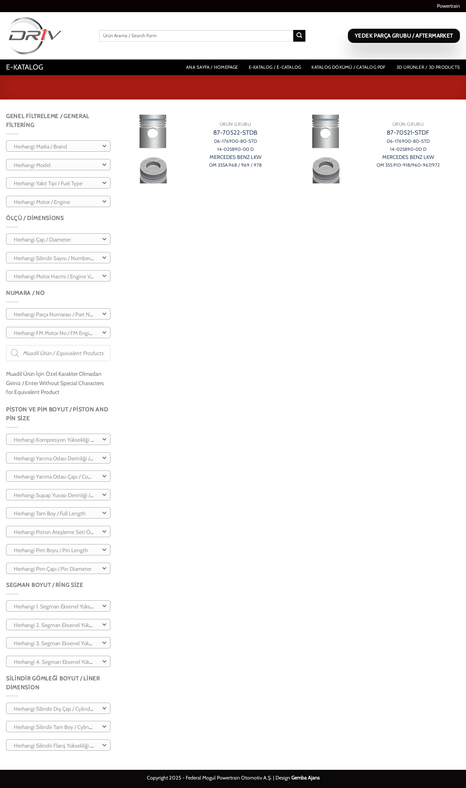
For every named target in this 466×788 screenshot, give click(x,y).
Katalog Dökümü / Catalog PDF (348, 67)
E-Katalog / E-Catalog (275, 67)
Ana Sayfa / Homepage (212, 67)
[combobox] (58, 146)
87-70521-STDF (408, 148)
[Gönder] (299, 36)
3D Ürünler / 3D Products (428, 67)
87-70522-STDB (235, 148)
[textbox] (56, 146)
